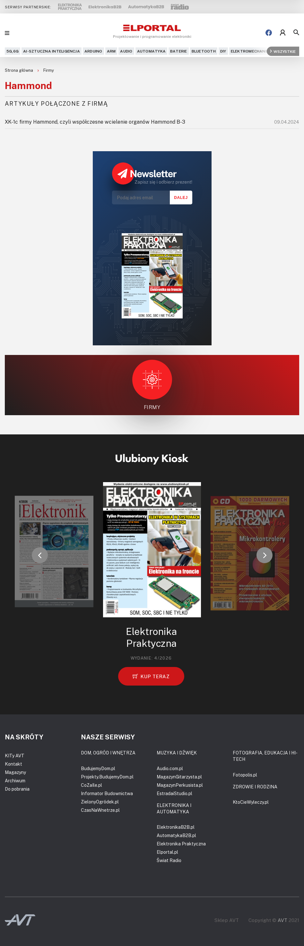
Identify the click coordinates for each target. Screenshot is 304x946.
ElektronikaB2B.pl (176, 827)
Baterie (178, 51)
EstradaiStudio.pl (174, 793)
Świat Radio (169, 860)
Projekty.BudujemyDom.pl (107, 776)
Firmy (48, 70)
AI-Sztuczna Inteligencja (51, 51)
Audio (126, 51)
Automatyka (151, 51)
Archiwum (15, 780)
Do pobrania (17, 789)
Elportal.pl (167, 852)
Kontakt (13, 764)
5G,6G (12, 51)
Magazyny (15, 772)
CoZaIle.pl (91, 785)
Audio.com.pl (170, 768)
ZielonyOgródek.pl (100, 801)
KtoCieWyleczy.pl (251, 802)
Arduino (93, 51)
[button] (40, 555)
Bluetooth (204, 51)
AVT (282, 920)
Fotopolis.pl (245, 774)
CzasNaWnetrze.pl (100, 810)
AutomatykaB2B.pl (176, 835)
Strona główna (19, 70)
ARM (111, 51)
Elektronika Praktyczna (181, 843)
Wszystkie (283, 51)
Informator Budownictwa (107, 793)
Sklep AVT (226, 920)
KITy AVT (14, 755)
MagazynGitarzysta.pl (179, 776)
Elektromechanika (251, 51)
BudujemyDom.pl (98, 768)
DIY (223, 51)
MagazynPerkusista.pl (180, 785)
